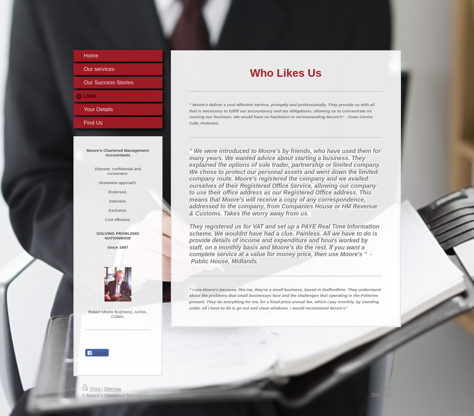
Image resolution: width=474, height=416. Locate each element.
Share (97, 353)
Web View (382, 394)
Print (92, 388)
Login (386, 387)
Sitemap (112, 388)
